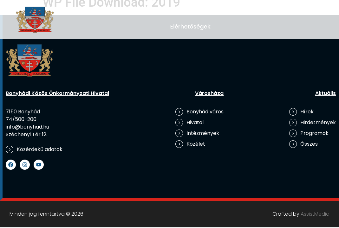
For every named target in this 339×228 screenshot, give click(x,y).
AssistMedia (315, 214)
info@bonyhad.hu (27, 126)
